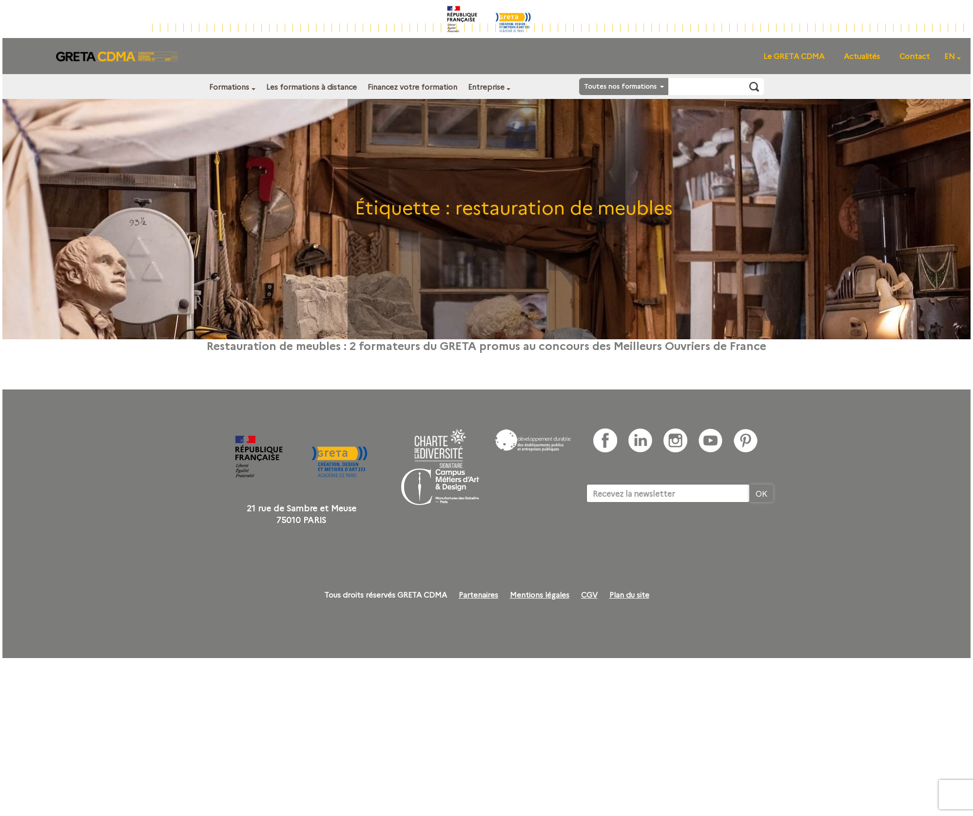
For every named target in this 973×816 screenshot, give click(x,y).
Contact (914, 56)
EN (949, 56)
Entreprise (486, 86)
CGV (589, 595)
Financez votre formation (412, 86)
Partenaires (478, 595)
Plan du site (629, 595)
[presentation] (660, 532)
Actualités (862, 56)
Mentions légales (539, 595)
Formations (229, 86)
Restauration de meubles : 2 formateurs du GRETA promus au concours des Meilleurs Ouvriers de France (486, 345)
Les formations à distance (311, 86)
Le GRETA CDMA (793, 56)
